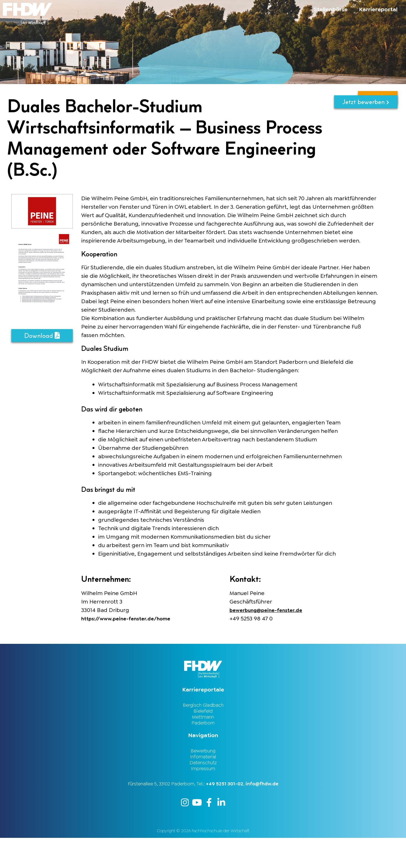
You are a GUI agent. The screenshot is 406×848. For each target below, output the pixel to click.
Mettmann (203, 720)
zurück (378, 120)
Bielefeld (203, 713)
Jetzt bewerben (366, 102)
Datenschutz (203, 770)
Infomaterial (203, 763)
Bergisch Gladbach (203, 705)
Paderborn (203, 727)
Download (42, 336)
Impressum (203, 777)
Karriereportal (378, 9)
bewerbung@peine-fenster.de (270, 610)
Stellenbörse (331, 9)
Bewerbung (203, 756)
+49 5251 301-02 (224, 793)
